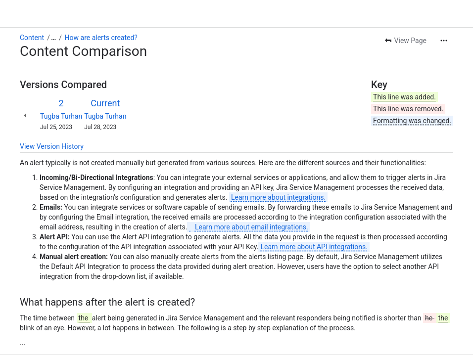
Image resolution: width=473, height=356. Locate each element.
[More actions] (443, 40)
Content (32, 38)
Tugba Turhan (61, 116)
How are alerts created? (101, 38)
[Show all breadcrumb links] (53, 38)
